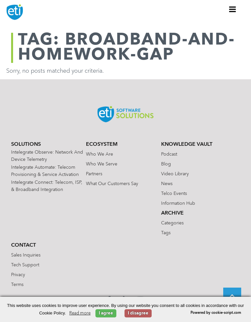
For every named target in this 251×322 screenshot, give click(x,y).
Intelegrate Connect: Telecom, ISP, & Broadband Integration (46, 186)
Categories (172, 223)
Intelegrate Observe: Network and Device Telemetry (47, 156)
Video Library (175, 174)
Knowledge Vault (186, 144)
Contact (23, 245)
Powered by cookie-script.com (216, 313)
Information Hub (178, 203)
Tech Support (25, 265)
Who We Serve (101, 164)
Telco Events (174, 193)
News (167, 183)
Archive (172, 213)
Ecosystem (102, 144)
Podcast (169, 154)
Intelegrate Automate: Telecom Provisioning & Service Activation (45, 171)
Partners (94, 174)
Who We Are (99, 154)
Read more (80, 313)
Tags (166, 233)
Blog (166, 164)
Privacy (18, 275)
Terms (17, 284)
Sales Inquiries (26, 255)
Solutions (26, 144)
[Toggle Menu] (233, 9)
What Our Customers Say (112, 183)
